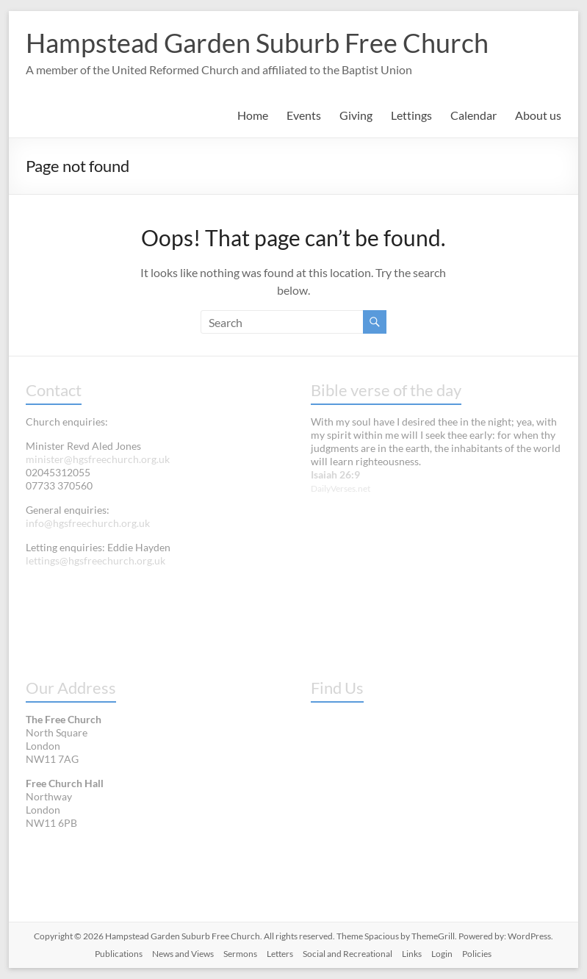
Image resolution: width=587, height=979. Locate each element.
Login (442, 953)
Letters (280, 953)
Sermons (240, 953)
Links (412, 953)
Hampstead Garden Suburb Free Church (257, 42)
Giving (355, 115)
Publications (119, 953)
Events (304, 115)
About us (538, 115)
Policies (476, 953)
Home (252, 115)
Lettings (411, 115)
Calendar (473, 115)
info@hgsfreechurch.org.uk (88, 523)
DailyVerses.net (340, 488)
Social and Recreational (347, 953)
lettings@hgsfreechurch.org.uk (95, 560)
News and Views (183, 953)
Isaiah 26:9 (335, 474)
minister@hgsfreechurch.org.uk (98, 459)
